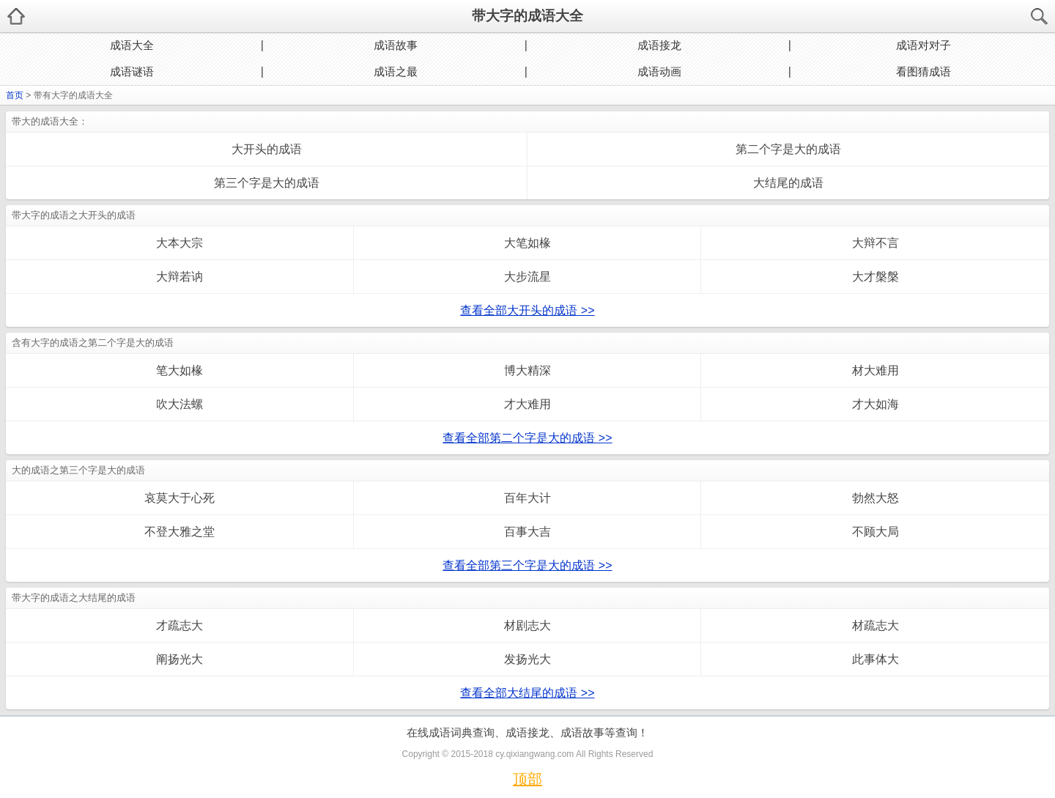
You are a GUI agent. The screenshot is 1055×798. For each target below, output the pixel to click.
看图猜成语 (923, 71)
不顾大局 (875, 531)
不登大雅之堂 (179, 531)
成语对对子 (923, 45)
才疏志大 (179, 625)
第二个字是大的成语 (788, 149)
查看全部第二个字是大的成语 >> (527, 438)
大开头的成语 (267, 149)
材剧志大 (527, 625)
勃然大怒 (875, 498)
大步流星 (527, 276)
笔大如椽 (179, 370)
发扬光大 (527, 659)
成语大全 (132, 45)
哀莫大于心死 (179, 498)
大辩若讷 (179, 276)
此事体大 (875, 659)
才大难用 (527, 404)
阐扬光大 (179, 659)
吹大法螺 (179, 404)
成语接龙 (659, 45)
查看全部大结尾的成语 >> (527, 693)
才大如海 (875, 404)
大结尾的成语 (788, 183)
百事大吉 (527, 531)
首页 (14, 95)
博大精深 (527, 370)
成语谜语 (132, 71)
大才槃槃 (875, 276)
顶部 (527, 779)
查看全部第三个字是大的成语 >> (527, 565)
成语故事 (396, 45)
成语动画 (659, 71)
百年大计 (527, 498)
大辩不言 (875, 243)
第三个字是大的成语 (266, 183)
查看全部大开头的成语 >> (527, 310)
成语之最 (396, 71)
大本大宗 (179, 243)
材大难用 (875, 370)
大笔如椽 (527, 243)
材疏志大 (875, 625)
